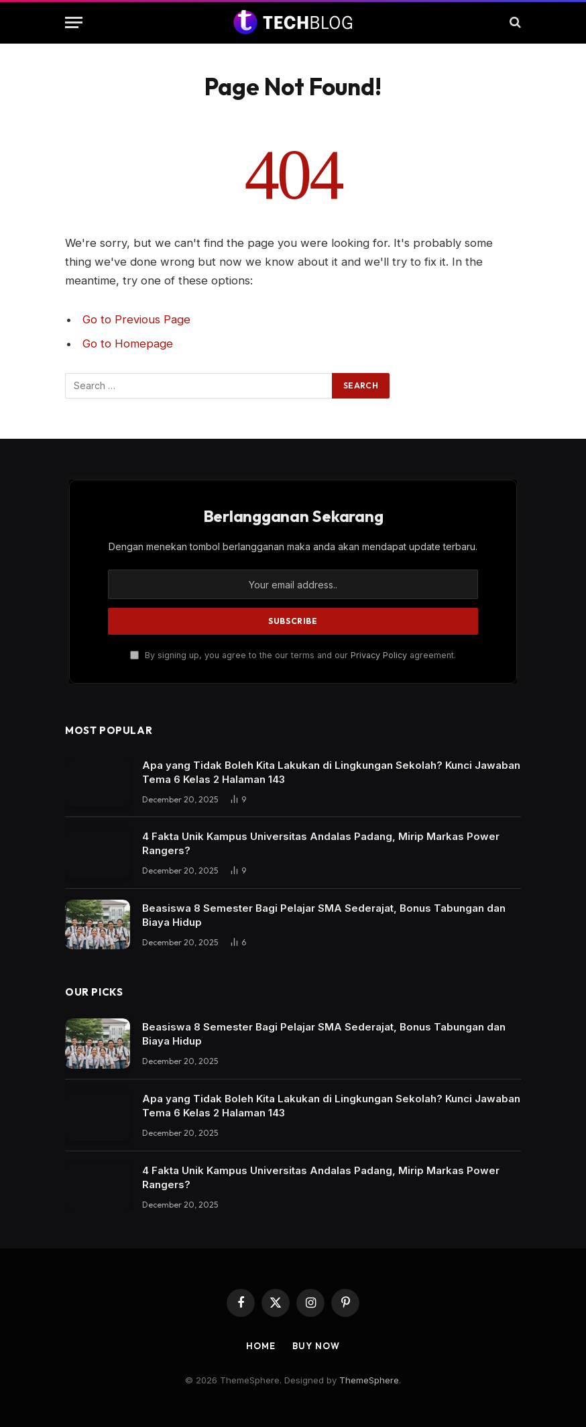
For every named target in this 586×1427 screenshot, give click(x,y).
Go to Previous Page (136, 319)
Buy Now (315, 1345)
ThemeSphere (369, 1380)
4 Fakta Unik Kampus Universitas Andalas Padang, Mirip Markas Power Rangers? (321, 843)
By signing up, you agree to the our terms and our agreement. (293, 655)
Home (261, 1345)
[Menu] (73, 22)
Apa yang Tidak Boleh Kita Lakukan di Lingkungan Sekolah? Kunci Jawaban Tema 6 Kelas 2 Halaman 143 (331, 772)
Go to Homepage (127, 343)
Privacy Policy (379, 655)
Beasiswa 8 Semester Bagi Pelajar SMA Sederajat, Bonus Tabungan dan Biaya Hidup (324, 915)
